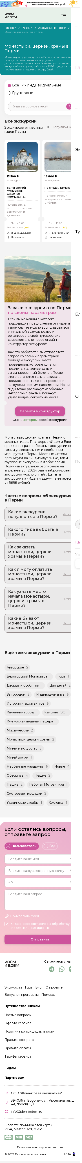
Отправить (40, 940)
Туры (28, 988)
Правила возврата (19, 1041)
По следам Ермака (57, 188)
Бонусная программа (21, 996)
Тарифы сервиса (17, 1058)
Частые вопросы (17, 1016)
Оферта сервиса (17, 1024)
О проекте (54, 988)
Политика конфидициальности (29, 1033)
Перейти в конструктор (40, 412)
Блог (39, 988)
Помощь (48, 996)
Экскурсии (13, 988)
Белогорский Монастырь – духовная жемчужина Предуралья (16, 193)
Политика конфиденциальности (40, 1148)
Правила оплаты (17, 1049)
